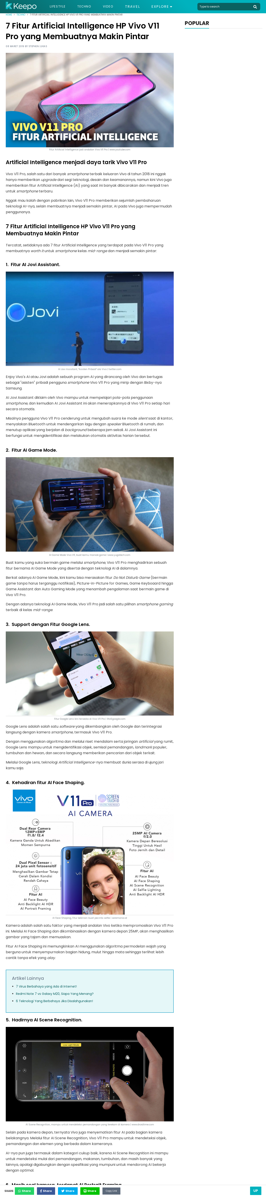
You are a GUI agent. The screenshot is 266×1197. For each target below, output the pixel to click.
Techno (89, 6)
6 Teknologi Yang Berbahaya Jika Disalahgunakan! (54, 1001)
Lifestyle (59, 6)
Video (115, 6)
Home (9, 14)
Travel (140, 6)
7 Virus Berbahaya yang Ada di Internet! (46, 986)
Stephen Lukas (38, 46)
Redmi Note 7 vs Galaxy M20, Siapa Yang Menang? (55, 994)
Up (255, 1190)
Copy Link (143, 1190)
